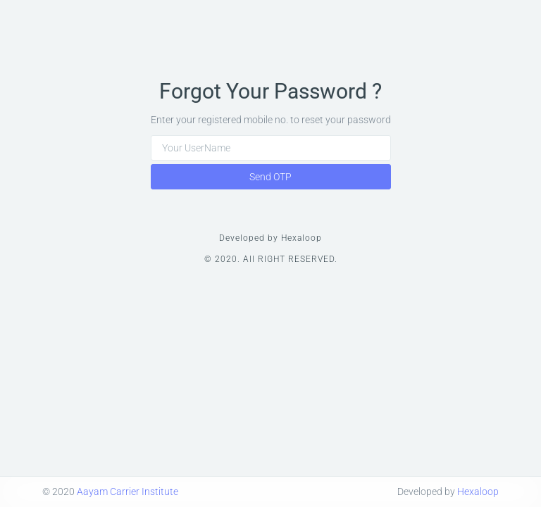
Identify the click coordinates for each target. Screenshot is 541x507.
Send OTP (270, 176)
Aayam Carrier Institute (127, 491)
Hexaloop (478, 491)
